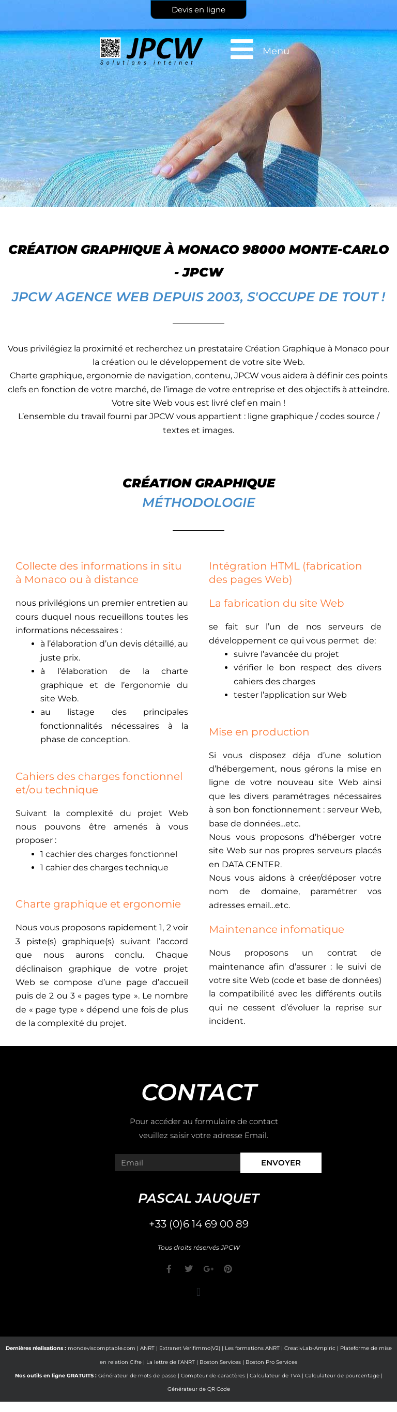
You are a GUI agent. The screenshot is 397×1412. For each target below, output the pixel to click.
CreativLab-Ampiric (309, 1348)
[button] (198, 1291)
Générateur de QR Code (198, 1389)
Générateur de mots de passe (137, 1375)
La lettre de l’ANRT (170, 1362)
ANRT (147, 1348)
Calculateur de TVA (275, 1375)
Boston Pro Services (271, 1362)
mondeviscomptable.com (101, 1348)
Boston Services (220, 1362)
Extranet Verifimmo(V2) (189, 1348)
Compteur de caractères (213, 1375)
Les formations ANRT (252, 1348)
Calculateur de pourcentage (342, 1375)
